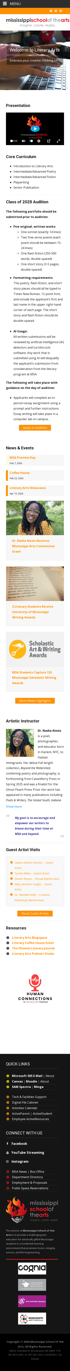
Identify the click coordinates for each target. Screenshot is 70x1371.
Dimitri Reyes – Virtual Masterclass (37, 879)
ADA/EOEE (50, 1354)
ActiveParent (21, 1114)
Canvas (17, 1081)
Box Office (37, 1172)
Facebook (19, 1143)
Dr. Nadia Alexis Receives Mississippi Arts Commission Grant (33, 546)
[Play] (35, 129)
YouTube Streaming (27, 1152)
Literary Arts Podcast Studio (33, 954)
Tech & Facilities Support (29, 1097)
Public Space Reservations (30, 1188)
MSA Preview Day (22, 458)
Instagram (20, 1161)
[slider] (31, 141)
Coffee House (20, 473)
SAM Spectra (21, 1087)
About (50, 1076)
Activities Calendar (25, 1108)
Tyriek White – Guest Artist (32, 873)
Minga (38, 1087)
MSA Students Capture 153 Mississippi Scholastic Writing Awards (34, 677)
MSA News (19, 1172)
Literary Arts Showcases (28, 488)
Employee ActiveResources (30, 1119)
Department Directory (27, 1177)
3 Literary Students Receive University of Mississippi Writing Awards (32, 611)
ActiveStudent (42, 1114)
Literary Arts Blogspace (29, 938)
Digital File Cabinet (25, 1102)
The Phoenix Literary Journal (33, 948)
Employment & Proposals (29, 1183)
